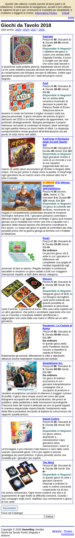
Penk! (46, 238)
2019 (26, 29)
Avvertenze (67, 534)
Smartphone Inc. (53, 363)
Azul (45, 83)
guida (71, 17)
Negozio (57, 531)
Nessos (47, 278)
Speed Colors (51, 418)
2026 (18, 29)
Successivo (9, 508)
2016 (42, 29)
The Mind (48, 462)
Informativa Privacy (46, 12)
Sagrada (48, 36)
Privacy (68, 531)
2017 (34, 29)
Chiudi (65, 12)
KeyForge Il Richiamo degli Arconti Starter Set (56, 141)
